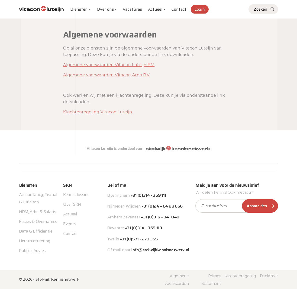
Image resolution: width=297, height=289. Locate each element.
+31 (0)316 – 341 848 (160, 217)
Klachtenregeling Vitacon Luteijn (97, 112)
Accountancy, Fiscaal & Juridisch (38, 198)
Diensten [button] (79, 9)
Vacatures (132, 9)
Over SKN (72, 204)
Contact (179, 9)
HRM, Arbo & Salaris (37, 211)
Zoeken (260, 9)
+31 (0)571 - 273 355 (139, 239)
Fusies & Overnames (38, 221)
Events (69, 224)
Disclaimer (269, 276)
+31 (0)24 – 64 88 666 (162, 206)
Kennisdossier (76, 194)
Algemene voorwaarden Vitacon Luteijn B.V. (109, 64)
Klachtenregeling (240, 276)
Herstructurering (34, 241)
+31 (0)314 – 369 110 (143, 228)
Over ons (105, 9)
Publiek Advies (32, 250)
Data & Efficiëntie (35, 231)
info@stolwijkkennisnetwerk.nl (160, 250)
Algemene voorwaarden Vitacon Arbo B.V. (106, 75)
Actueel (155, 9)
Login (199, 9)
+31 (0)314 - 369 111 (148, 195)
